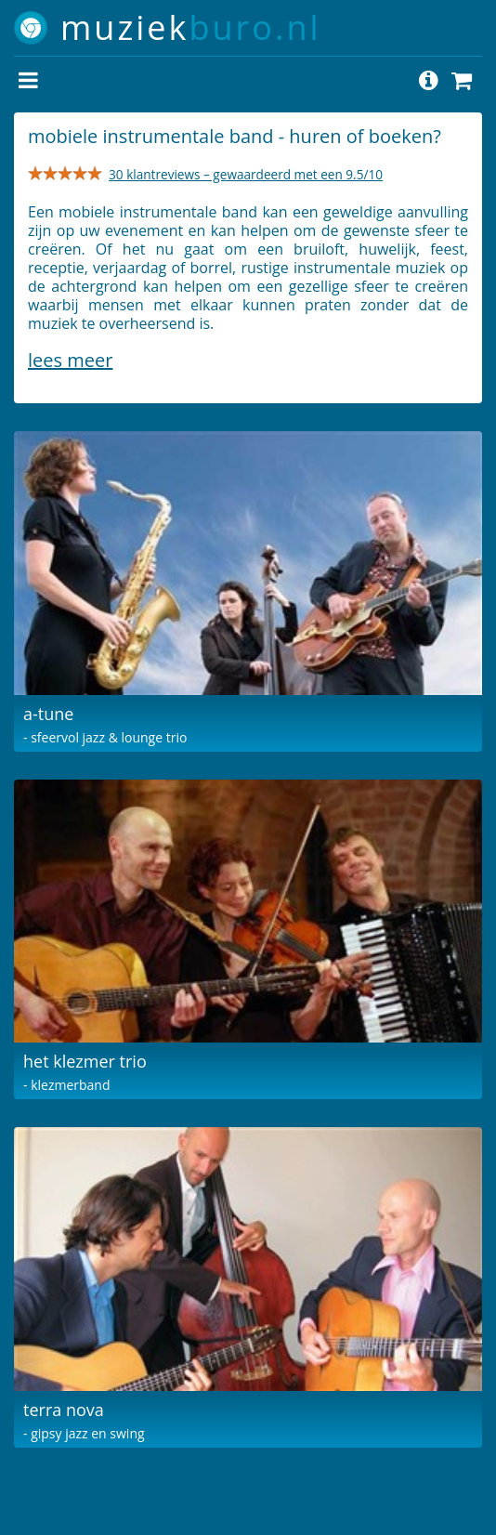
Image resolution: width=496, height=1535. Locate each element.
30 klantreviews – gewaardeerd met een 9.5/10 (246, 174)
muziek (190, 27)
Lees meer (70, 360)
